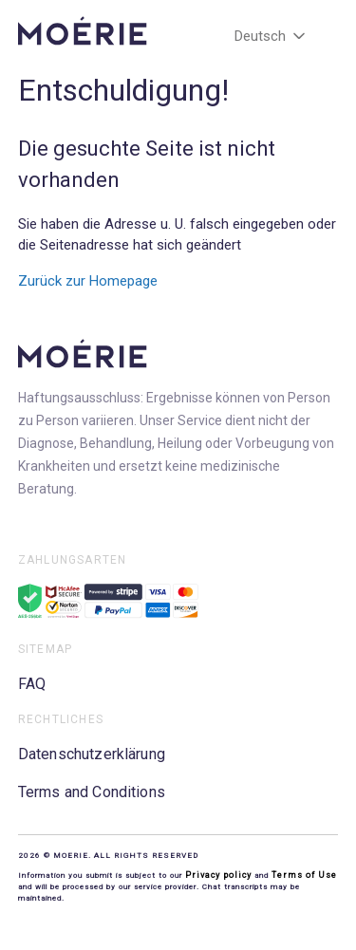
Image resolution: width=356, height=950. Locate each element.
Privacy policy (219, 875)
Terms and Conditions (91, 792)
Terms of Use (304, 875)
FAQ (32, 684)
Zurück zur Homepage (88, 280)
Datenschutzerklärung (91, 754)
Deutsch (271, 36)
